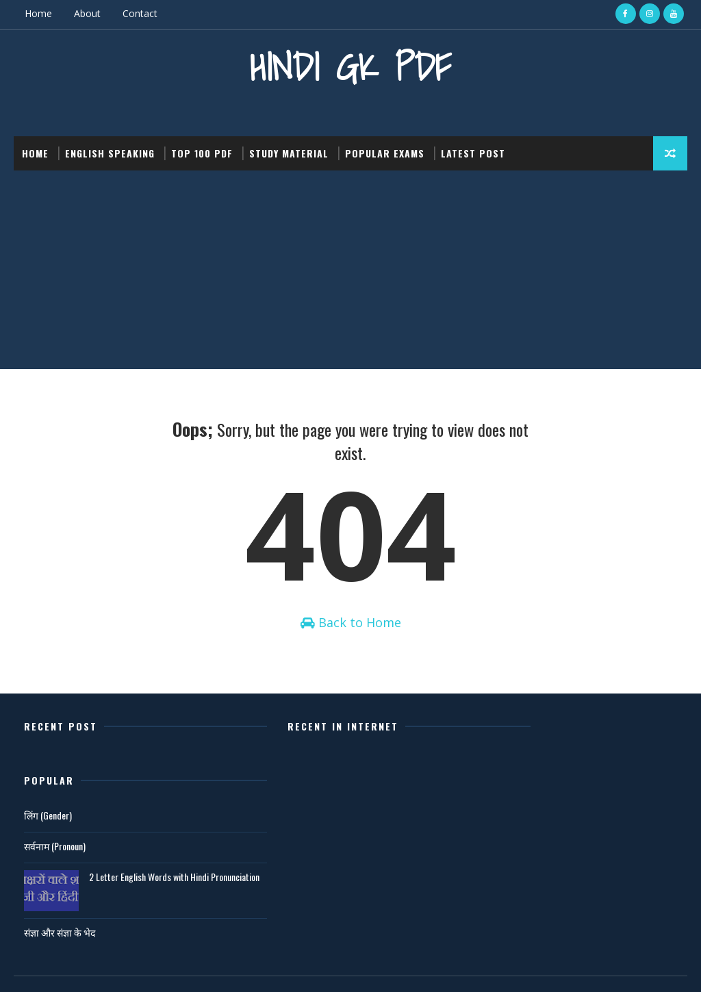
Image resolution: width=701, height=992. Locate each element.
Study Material (289, 151)
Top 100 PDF (202, 151)
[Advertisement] (350, 272)
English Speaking (110, 151)
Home (38, 13)
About (87, 13)
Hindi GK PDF (350, 65)
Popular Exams (384, 151)
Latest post (473, 151)
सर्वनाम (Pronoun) (500, 807)
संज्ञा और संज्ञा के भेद (504, 892)
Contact (140, 13)
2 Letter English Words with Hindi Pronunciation (594, 844)
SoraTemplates (83, 968)
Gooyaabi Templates (206, 968)
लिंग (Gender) (493, 776)
